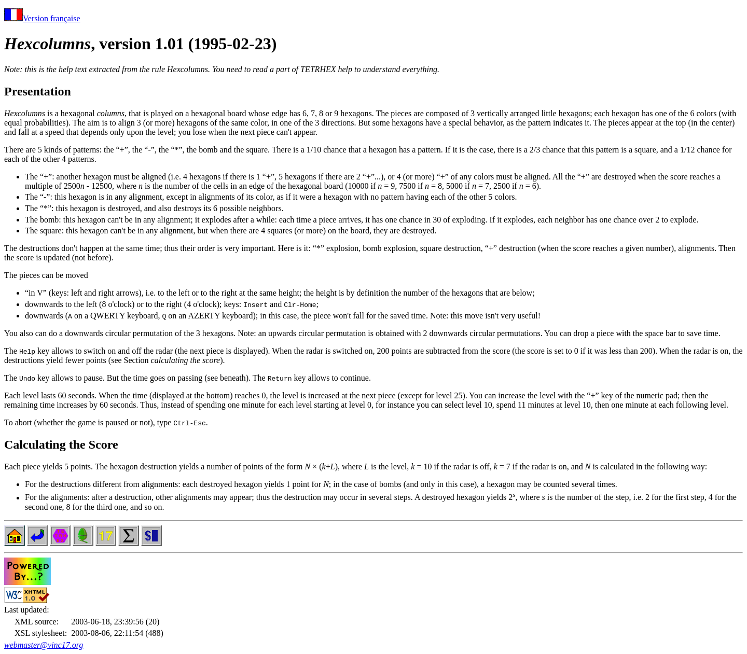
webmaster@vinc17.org (43, 645)
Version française (42, 18)
